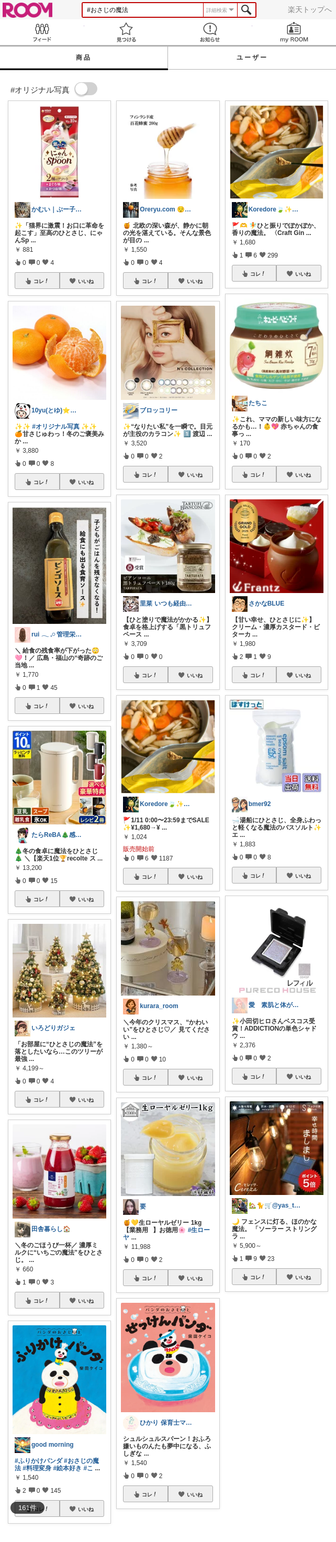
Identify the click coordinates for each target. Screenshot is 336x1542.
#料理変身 (37, 1468)
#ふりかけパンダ (38, 1461)
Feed (42, 32)
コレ (41, 281)
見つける (126, 32)
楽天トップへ (310, 9)
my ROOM (294, 32)
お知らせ (210, 32)
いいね (86, 281)
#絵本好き (67, 1468)
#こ (88, 1468)
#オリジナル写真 (56, 426)
